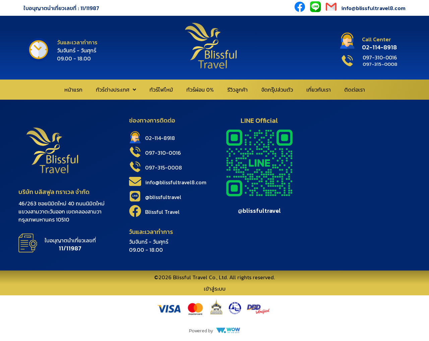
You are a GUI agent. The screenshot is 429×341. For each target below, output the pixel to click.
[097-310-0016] (135, 152)
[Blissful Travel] (135, 211)
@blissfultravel (163, 197)
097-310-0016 (163, 153)
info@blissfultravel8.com (374, 8)
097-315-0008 (163, 167)
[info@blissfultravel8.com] (135, 182)
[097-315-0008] (135, 167)
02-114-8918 (160, 138)
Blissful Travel (162, 212)
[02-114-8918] (135, 137)
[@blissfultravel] (135, 196)
